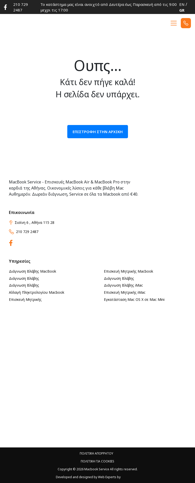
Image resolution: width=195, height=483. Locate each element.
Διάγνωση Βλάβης (24, 278)
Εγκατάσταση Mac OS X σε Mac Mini (134, 299)
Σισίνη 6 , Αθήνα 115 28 (31, 222)
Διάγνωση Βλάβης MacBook (32, 271)
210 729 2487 (20, 7)
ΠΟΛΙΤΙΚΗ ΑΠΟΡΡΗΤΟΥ (96, 453)
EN (182, 4)
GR (181, 10)
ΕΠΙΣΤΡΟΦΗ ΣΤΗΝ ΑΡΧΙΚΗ (98, 131)
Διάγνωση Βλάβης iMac (123, 285)
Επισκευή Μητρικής (25, 299)
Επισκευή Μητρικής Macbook (128, 271)
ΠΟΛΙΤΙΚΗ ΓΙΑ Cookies (97, 461)
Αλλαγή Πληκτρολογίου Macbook (36, 292)
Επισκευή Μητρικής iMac (124, 292)
